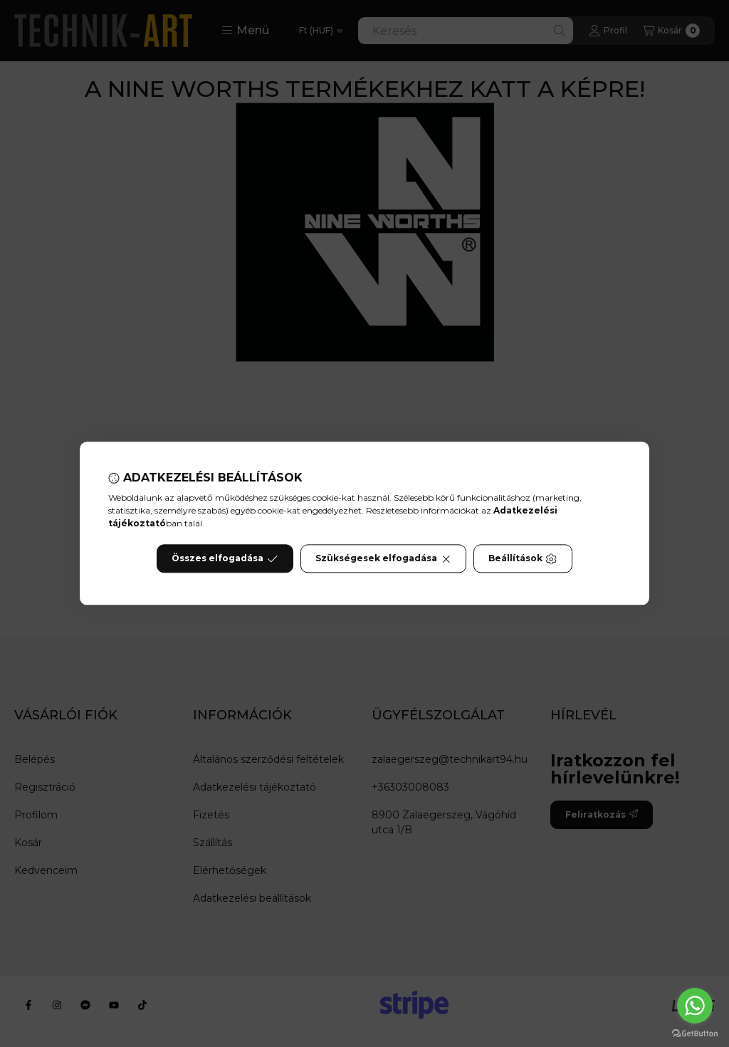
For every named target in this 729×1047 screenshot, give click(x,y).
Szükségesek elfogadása (383, 559)
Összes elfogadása (225, 559)
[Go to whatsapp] (695, 1005)
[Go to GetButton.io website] (695, 1032)
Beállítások (522, 559)
